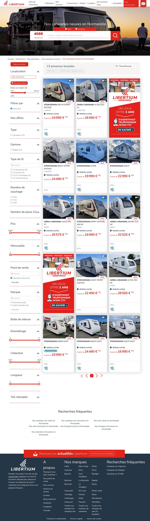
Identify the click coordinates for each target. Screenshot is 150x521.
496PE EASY (56, 341)
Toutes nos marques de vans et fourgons (97, 509)
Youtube (46, 510)
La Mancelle (84, 480)
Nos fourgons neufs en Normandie (74, 426)
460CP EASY (89, 341)
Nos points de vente (49, 480)
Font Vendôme (83, 475)
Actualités (117, 3)
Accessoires (73, 3)
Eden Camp (83, 466)
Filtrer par (17, 103)
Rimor (94, 484)
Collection (17, 353)
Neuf (69, 29)
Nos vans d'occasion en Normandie (43, 426)
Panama (82, 502)
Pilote (94, 466)
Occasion (81, 29)
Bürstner (68, 484)
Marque (15, 292)
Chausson (68, 502)
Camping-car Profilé (115, 474)
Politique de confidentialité (56, 518)
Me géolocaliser (19, 83)
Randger (95, 474)
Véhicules (49, 3)
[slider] (10, 233)
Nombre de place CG (24, 212)
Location (91, 3)
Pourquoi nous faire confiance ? (50, 473)
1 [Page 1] (91, 376)
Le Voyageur (83, 485)
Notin (81, 498)
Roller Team (97, 490)
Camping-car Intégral (116, 470)
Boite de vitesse (21, 319)
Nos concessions (130, 3)
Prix (13, 224)
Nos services (59, 3)
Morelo (82, 494)
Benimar (68, 480)
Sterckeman (97, 498)
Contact (143, 3)
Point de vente (20, 268)
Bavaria (67, 474)
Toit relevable (19, 397)
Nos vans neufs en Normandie (106, 420)
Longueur (16, 375)
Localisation (18, 71)
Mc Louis (82, 490)
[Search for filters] (25, 165)
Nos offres (17, 118)
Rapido (95, 480)
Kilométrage (18, 331)
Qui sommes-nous (102, 3)
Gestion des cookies (94, 518)
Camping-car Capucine (116, 466)
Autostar (68, 470)
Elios (81, 470)
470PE (86, 166)
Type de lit (17, 159)
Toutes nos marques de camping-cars (70, 508)
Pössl (94, 470)
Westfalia (96, 502)
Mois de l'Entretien (33, 3)
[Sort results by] (126, 66)
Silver (94, 494)
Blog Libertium (49, 499)
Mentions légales (76, 518)
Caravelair (68, 490)
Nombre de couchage (18, 189)
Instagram (47, 506)
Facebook (47, 503)
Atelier (83, 3)
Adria (66, 466)
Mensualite (18, 246)
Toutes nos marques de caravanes (84, 508)
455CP (119, 166)
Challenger (69, 498)
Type (14, 130)
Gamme (16, 144)
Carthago (68, 494)
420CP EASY (122, 341)
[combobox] (84, 34)
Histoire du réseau (48, 490)
